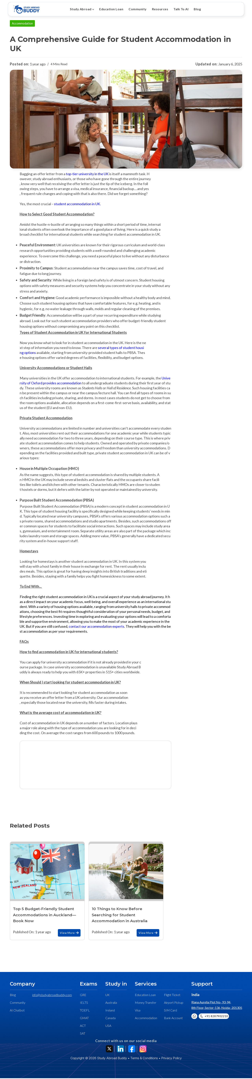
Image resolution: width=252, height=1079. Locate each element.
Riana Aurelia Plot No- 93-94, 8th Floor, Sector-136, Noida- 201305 (216, 1005)
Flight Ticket (172, 995)
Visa (137, 1011)
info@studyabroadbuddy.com (52, 995)
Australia (111, 1003)
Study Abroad (81, 9)
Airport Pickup (173, 1003)
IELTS (84, 1003)
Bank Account (173, 1019)
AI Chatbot (17, 1011)
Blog (194, 9)
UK (107, 995)
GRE (83, 995)
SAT (82, 1034)
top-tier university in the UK (87, 174)
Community (136, 9)
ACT (83, 1026)
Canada (110, 1019)
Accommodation (146, 1019)
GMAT (84, 1019)
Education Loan (111, 9)
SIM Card (170, 1011)
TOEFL (85, 1011)
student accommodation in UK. (77, 204)
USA (108, 1026)
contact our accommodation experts (96, 627)
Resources (158, 9)
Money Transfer (145, 1003)
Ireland (110, 1011)
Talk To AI (178, 9)
